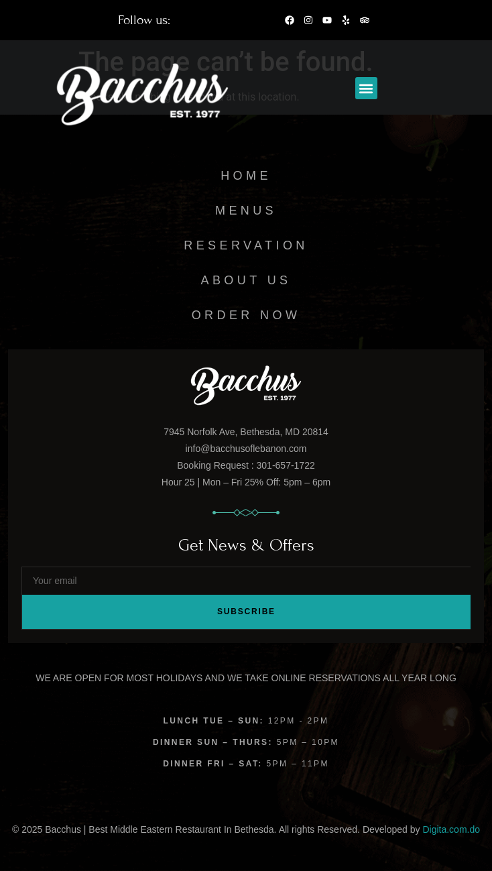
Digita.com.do (451, 829)
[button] (366, 88)
